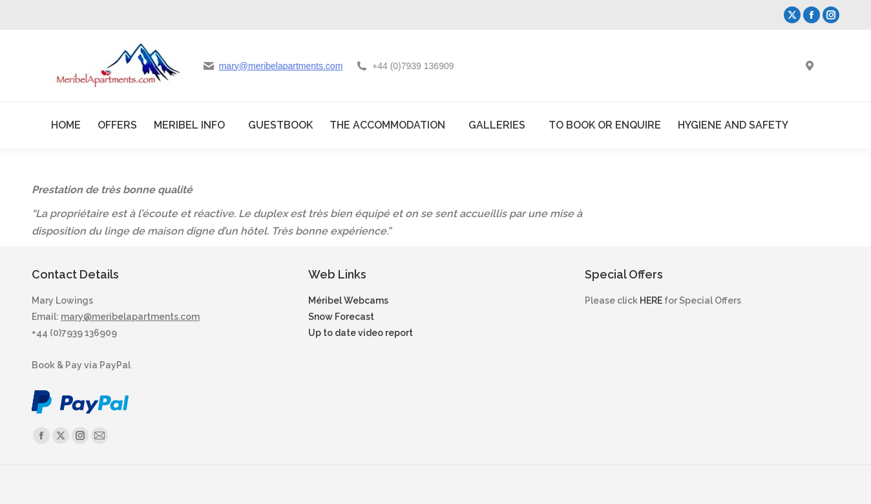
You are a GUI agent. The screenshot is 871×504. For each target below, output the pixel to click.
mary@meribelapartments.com (281, 66)
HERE (651, 300)
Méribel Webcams (348, 300)
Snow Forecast (341, 316)
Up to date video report (360, 333)
